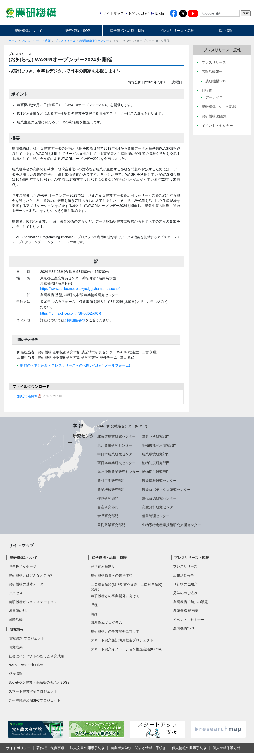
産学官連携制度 (103, 566)
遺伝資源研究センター (159, 498)
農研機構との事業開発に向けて (115, 596)
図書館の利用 (19, 611)
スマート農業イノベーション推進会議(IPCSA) (126, 649)
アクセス (16, 593)
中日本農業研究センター (116, 454)
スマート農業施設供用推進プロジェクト (122, 640)
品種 (94, 605)
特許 (94, 614)
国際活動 (16, 620)
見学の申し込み (185, 593)
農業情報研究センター (94, 40)
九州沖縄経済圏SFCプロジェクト (35, 700)
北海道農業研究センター (116, 436)
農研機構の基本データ (26, 584)
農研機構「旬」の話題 (190, 602)
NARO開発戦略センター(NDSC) (122, 426)
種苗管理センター (156, 516)
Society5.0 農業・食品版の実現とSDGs (39, 682)
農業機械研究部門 (111, 490)
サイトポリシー (18, 748)
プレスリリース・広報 (176, 31)
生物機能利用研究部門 (159, 445)
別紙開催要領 (74, 320)
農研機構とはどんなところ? (30, 575)
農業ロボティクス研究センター (166, 490)
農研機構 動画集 (185, 611)
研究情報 (17, 629)
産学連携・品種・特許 (127, 31)
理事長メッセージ (22, 566)
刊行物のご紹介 (185, 584)
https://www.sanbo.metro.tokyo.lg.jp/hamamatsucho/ (79, 289)
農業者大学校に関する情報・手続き (138, 748)
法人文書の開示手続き (87, 748)
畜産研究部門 (107, 507)
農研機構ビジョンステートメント (35, 602)
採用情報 (226, 31)
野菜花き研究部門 (156, 436)
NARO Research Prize (26, 665)
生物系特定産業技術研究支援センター (171, 525)
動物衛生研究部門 (156, 472)
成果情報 (16, 674)
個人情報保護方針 (226, 748)
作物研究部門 (107, 498)
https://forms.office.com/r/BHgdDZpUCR (70, 313)
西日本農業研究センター (116, 463)
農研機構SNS (183, 628)
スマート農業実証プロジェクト (33, 691)
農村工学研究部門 (111, 481)
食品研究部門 (107, 516)
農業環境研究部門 (156, 454)
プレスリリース (65, 40)
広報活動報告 (183, 575)
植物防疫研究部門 (156, 463)
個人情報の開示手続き (189, 748)
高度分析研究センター (159, 507)
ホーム (13, 40)
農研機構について (28, 31)
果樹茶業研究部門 (111, 525)
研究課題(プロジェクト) (27, 638)
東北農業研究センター (114, 445)
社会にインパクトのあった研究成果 (36, 656)
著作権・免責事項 (50, 748)
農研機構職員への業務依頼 (111, 575)
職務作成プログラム (106, 623)
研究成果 (16, 647)
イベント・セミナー (188, 620)
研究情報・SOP (77, 31)
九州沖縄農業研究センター (118, 472)
